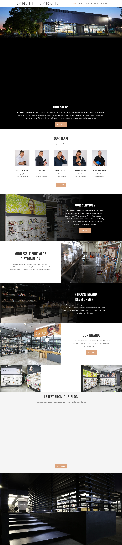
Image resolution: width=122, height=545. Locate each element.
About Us (81, 3)
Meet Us (61, 185)
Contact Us (103, 3)
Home (74, 3)
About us (61, 124)
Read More (61, 466)
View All (91, 352)
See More (85, 230)
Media (96, 3)
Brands (88, 3)
